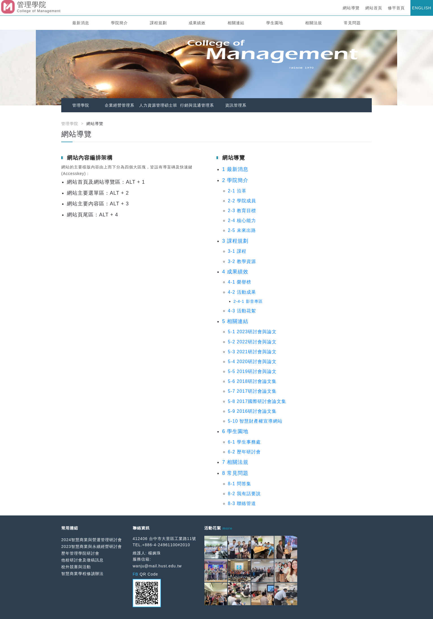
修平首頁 (396, 8)
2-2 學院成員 (242, 200)
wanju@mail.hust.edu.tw (157, 566)
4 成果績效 (235, 272)
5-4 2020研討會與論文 (252, 361)
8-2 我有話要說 (244, 493)
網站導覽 (351, 8)
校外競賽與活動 (76, 567)
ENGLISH (421, 8)
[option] (216, 67)
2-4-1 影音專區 (248, 301)
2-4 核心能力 (242, 220)
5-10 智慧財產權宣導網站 (255, 421)
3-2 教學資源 (242, 261)
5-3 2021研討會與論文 (252, 351)
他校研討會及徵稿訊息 (82, 560)
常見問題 (352, 23)
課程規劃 (158, 23)
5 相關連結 (235, 321)
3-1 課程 (237, 251)
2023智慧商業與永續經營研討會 (91, 546)
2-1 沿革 (237, 190)
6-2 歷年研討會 (244, 451)
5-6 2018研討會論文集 (252, 381)
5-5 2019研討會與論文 (252, 371)
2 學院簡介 (235, 180)
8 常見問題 (235, 473)
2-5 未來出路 (242, 230)
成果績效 (197, 23)
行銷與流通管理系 (197, 105)
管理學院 (80, 105)
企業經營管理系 (119, 105)
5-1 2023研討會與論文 (252, 331)
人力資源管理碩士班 (158, 105)
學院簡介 (119, 23)
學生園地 (274, 23)
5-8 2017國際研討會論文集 (257, 401)
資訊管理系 (235, 105)
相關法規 (313, 23)
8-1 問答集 (239, 483)
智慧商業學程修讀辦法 (82, 573)
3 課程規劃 (235, 241)
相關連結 (236, 23)
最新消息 (80, 23)
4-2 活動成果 (242, 292)
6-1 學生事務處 (244, 442)
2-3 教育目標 (242, 210)
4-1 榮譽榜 (239, 282)
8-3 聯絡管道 (242, 503)
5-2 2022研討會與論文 (252, 341)
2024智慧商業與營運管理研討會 (91, 539)
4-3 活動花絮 (242, 310)
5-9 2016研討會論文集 (252, 411)
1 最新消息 (235, 169)
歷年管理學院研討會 (80, 553)
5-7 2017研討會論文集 (252, 391)
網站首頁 (373, 8)
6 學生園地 (235, 431)
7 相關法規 (235, 462)
